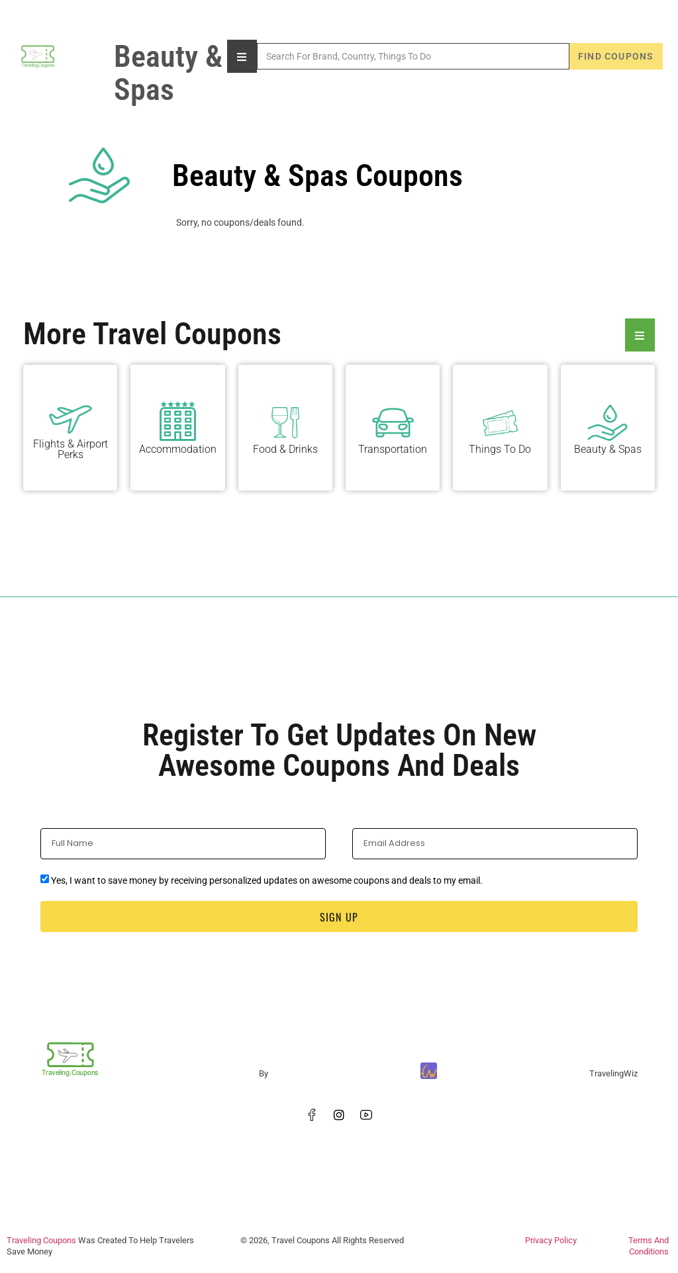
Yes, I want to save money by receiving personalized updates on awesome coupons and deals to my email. (267, 880)
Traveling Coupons (41, 1240)
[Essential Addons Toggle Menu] (640, 335)
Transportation (392, 449)
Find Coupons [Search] (616, 56)
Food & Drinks (285, 449)
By (263, 1073)
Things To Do (500, 449)
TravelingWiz (613, 1073)
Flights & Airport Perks (70, 449)
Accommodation (178, 449)
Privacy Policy (551, 1240)
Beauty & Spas (608, 449)
